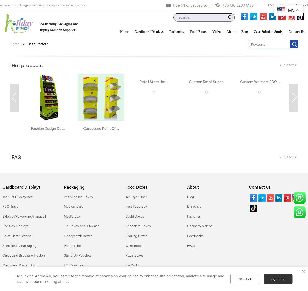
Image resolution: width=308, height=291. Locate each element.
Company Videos (199, 226)
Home (15, 44)
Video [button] (216, 31)
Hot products (27, 65)
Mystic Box (72, 216)
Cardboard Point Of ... (101, 129)
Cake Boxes (134, 246)
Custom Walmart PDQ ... (260, 82)
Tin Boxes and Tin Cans (81, 226)
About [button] (230, 31)
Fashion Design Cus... (48, 129)
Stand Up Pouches (78, 255)
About (193, 187)
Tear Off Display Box (17, 197)
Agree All (278, 279)
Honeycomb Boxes (78, 236)
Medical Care (73, 207)
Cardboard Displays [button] (149, 31)
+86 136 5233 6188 (238, 5)
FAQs (191, 246)
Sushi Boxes (135, 216)
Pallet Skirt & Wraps (16, 236)
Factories (194, 216)
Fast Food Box (136, 207)
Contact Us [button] (297, 31)
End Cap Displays (15, 226)
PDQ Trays (10, 207)
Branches (194, 207)
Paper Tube (72, 246)
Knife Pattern (38, 44)
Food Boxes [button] (198, 31)
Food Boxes (136, 187)
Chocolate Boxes (138, 226)
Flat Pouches (73, 265)
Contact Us (259, 187)
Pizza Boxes (135, 255)
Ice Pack (132, 265)
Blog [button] (244, 31)
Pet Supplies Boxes (78, 197)
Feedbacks (195, 236)
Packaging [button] (176, 31)
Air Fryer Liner (136, 197)
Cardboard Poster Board (20, 265)
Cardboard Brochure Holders (24, 255)
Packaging (74, 187)
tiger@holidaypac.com (192, 5)
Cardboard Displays (21, 187)
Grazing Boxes (137, 236)
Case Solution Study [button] (268, 31)
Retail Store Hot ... (154, 82)
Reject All (245, 279)
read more (288, 65)
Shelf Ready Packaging (19, 246)
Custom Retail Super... (207, 82)
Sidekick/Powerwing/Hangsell (24, 216)
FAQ (271, 5)
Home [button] (124, 31)
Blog (190, 197)
